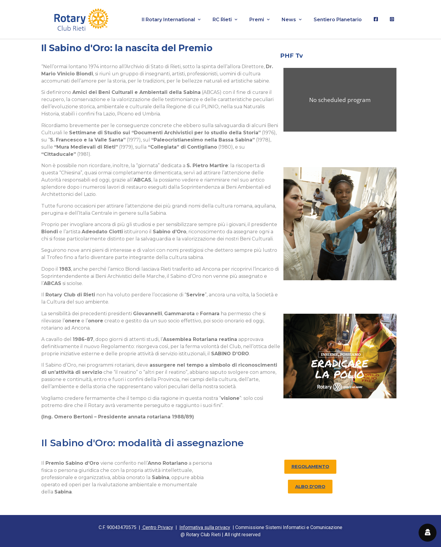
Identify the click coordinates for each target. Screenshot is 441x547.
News (292, 19)
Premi (259, 19)
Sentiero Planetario (338, 19)
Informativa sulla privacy (204, 527)
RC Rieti (225, 19)
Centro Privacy (157, 527)
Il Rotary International (171, 19)
